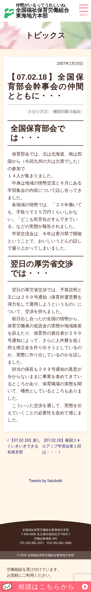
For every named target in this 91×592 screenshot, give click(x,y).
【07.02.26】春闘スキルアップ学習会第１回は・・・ (61, 446)
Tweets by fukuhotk (45, 481)
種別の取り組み (67, 111)
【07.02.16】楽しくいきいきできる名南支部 (24, 446)
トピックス (38, 111)
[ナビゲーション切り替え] (83, 10)
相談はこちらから (46, 586)
